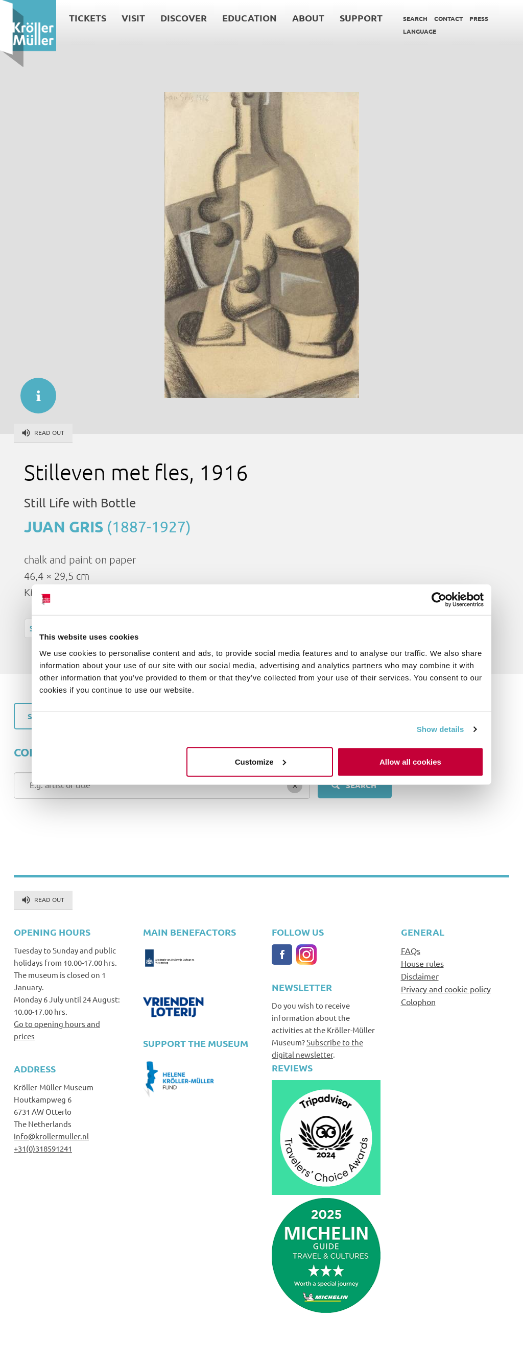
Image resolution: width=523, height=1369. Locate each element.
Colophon (418, 1001)
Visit (133, 17)
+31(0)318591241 (43, 1148)
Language (419, 31)
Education (249, 17)
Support (361, 17)
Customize (260, 761)
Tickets (87, 17)
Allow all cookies (410, 761)
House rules (422, 963)
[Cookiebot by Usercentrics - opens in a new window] (439, 599)
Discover (183, 17)
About (308, 17)
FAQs (410, 950)
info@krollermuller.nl (51, 1136)
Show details (440, 729)
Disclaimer (420, 976)
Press (478, 18)
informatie (33, 390)
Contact (448, 18)
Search (415, 18)
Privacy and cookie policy (446, 989)
